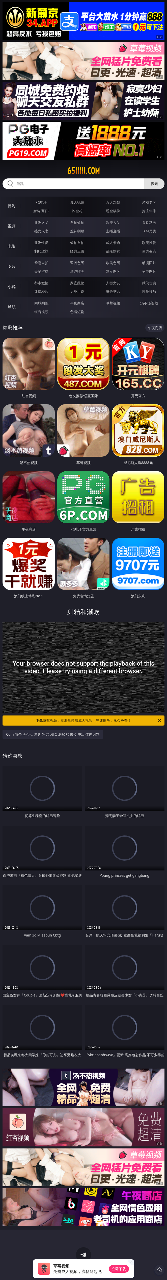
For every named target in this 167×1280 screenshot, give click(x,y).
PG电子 (41, 202)
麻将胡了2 (41, 210)
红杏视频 (41, 311)
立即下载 (119, 1268)
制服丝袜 (41, 251)
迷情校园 (41, 291)
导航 (12, 306)
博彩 (12, 206)
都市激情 (41, 282)
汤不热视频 (149, 303)
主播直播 (113, 231)
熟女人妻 (41, 231)
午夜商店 (77, 303)
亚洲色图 (77, 262)
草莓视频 (113, 303)
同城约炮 (41, 303)
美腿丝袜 (41, 271)
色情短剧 (77, 311)
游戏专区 (149, 202)
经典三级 (77, 251)
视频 (12, 226)
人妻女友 (113, 282)
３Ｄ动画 (149, 222)
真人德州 (77, 202)
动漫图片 (149, 262)
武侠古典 (149, 282)
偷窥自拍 (41, 262)
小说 (12, 286)
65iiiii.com (83, 171)
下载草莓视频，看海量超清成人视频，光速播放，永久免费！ (99, 720)
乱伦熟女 (113, 251)
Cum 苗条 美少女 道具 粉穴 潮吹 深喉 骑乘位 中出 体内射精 (53, 734)
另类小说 (77, 291)
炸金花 (77, 210)
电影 (12, 246)
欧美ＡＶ (113, 222)
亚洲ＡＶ (41, 222)
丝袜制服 (77, 231)
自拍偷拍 (77, 222)
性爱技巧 (149, 291)
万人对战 (113, 202)
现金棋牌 (113, 210)
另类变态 (149, 251)
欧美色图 (113, 262)
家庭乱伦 (77, 282)
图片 (12, 266)
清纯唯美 (77, 271)
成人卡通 (113, 242)
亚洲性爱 (41, 242)
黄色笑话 (113, 291)
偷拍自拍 (77, 242)
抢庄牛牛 (149, 210)
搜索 (154, 183)
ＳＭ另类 (149, 231)
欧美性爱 (149, 242)
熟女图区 (113, 271)
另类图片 (149, 271)
